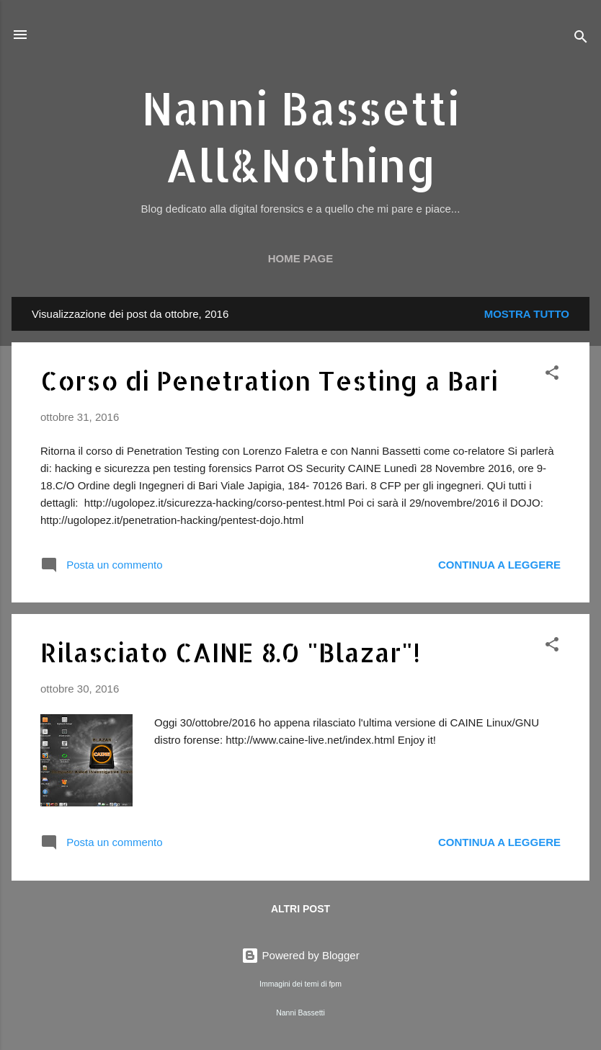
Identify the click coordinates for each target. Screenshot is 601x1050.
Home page (301, 258)
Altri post (300, 909)
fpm (335, 983)
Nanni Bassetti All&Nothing (300, 136)
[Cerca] (580, 39)
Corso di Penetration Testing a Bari (269, 380)
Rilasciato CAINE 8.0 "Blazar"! (230, 652)
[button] (552, 375)
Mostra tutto (526, 314)
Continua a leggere (499, 565)
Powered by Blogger (300, 955)
